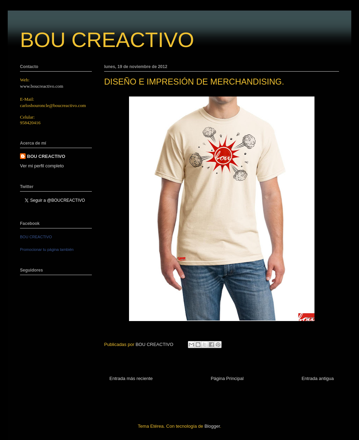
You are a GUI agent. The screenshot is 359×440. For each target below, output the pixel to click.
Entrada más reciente (131, 378)
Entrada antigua (318, 378)
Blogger (212, 426)
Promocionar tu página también (47, 249)
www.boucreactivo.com (41, 86)
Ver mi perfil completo (42, 165)
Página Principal (227, 378)
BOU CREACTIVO (107, 40)
